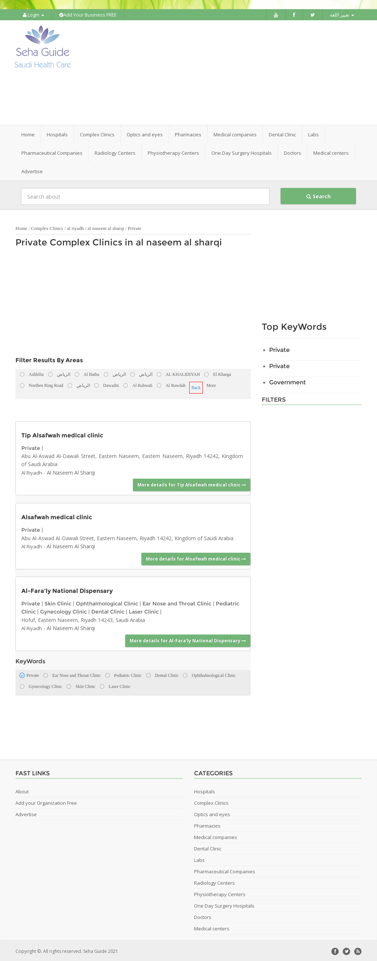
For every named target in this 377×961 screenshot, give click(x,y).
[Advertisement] (234, 71)
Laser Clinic (144, 610)
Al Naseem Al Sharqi (71, 471)
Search (318, 194)
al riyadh (75, 227)
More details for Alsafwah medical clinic (196, 557)
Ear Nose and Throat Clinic (176, 602)
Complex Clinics (47, 227)
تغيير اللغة (342, 14)
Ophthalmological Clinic (107, 602)
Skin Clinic (58, 602)
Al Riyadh (31, 471)
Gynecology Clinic (63, 610)
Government (287, 380)
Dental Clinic (107, 610)
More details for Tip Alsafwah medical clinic (191, 483)
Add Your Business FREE (88, 14)
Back (196, 386)
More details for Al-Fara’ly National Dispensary (188, 639)
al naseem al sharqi (107, 227)
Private (134, 227)
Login (33, 14)
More (211, 384)
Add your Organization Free (46, 801)
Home (28, 133)
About (22, 790)
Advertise (32, 170)
